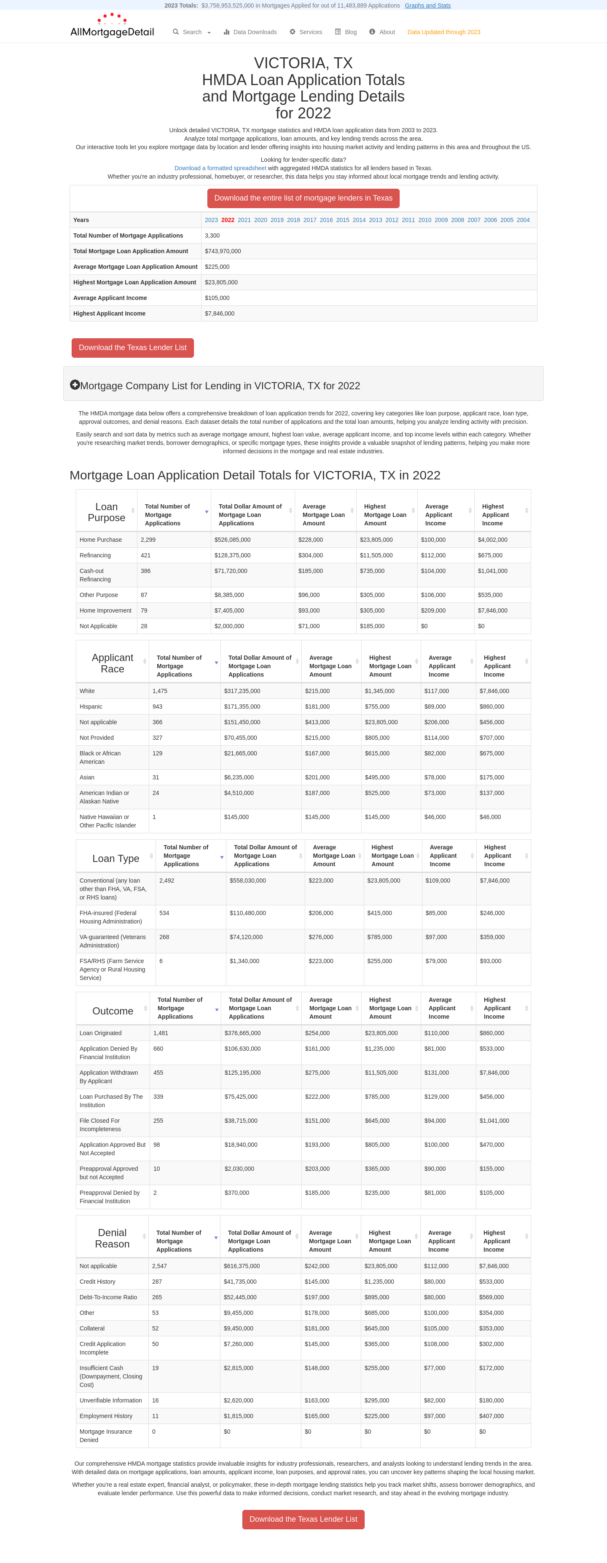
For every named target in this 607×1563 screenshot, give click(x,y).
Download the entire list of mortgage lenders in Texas (304, 198)
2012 (392, 220)
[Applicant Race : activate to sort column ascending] (112, 661)
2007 (474, 220)
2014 (359, 220)
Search (192, 32)
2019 (277, 220)
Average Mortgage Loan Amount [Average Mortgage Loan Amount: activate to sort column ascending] (324, 515)
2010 (424, 220)
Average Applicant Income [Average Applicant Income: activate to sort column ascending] (438, 515)
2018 (293, 220)
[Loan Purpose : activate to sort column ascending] (106, 511)
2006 (490, 220)
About (382, 32)
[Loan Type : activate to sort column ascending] (116, 856)
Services (306, 32)
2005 (506, 220)
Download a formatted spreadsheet (220, 168)
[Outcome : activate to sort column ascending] (113, 1008)
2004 (523, 220)
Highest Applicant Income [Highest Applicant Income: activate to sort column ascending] (495, 515)
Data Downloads (250, 32)
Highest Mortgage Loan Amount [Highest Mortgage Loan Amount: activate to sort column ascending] (385, 515)
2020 (260, 220)
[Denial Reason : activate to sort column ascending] (112, 1236)
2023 (211, 220)
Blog (346, 32)
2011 (408, 220)
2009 (441, 220)
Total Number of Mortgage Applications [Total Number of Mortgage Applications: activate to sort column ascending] (167, 515)
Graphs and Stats (428, 5)
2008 (457, 220)
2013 (375, 220)
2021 (244, 220)
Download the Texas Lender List (133, 347)
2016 (326, 220)
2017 (310, 220)
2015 (342, 220)
